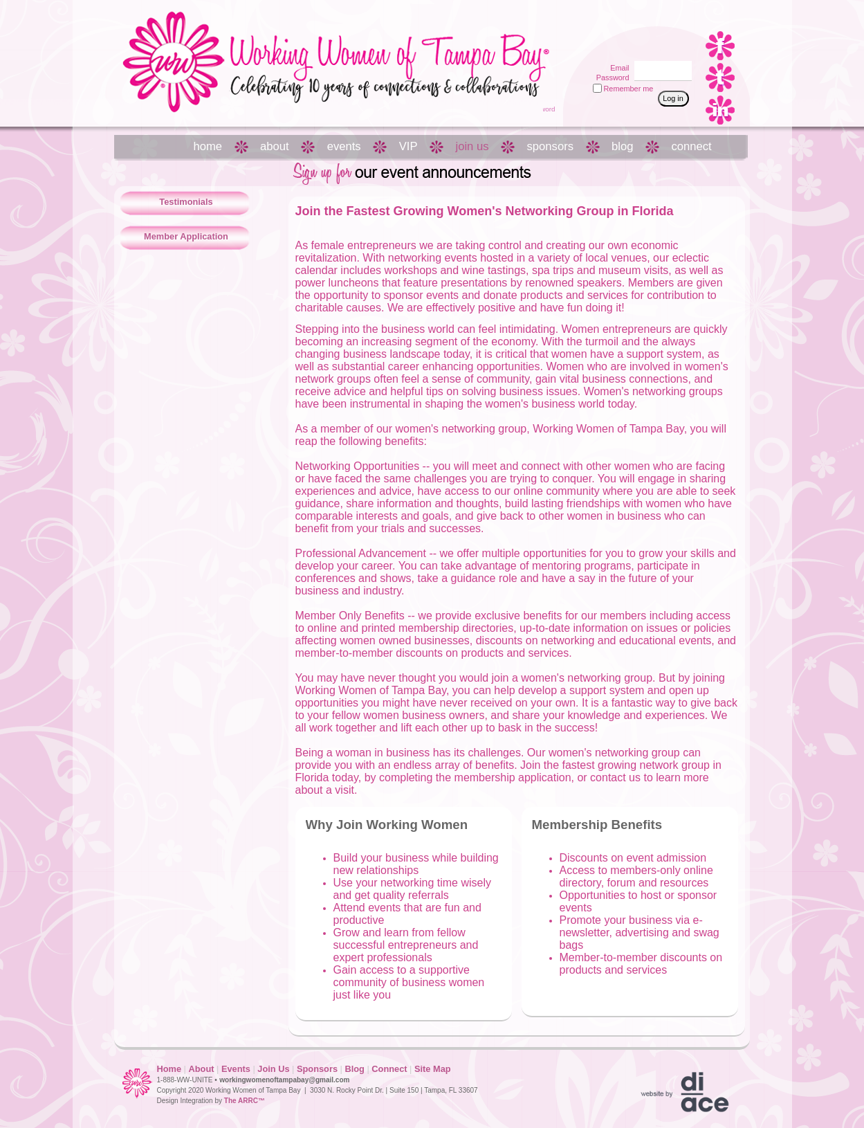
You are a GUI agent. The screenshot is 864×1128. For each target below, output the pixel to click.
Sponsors (317, 1069)
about (274, 146)
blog (622, 146)
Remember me (629, 88)
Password (610, 77)
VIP (408, 146)
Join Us (273, 1069)
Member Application (186, 236)
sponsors (550, 146)
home (208, 146)
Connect (389, 1069)
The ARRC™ (244, 1100)
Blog (354, 1069)
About (201, 1069)
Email (617, 68)
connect (691, 146)
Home (169, 1069)
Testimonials (185, 202)
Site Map (432, 1069)
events (344, 146)
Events (235, 1069)
